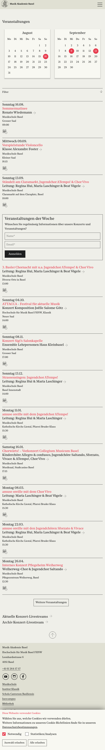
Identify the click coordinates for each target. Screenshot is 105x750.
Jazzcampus (8, 699)
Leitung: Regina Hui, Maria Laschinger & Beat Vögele (41, 186)
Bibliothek (8, 704)
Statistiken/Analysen (44, 734)
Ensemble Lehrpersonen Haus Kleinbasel (33, 345)
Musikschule (9, 684)
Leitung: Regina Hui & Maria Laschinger (32, 381)
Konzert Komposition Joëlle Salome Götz (33, 308)
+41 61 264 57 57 (11, 669)
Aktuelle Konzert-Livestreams (27, 616)
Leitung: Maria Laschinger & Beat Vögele (32, 495)
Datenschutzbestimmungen (19, 727)
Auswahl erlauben (14, 743)
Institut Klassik (10, 689)
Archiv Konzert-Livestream (25, 622)
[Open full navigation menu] (99, 4)
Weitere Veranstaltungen (51, 602)
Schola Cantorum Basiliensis (18, 694)
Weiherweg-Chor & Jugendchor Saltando (33, 569)
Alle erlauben (37, 743)
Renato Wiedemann (17, 112)
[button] (52, 635)
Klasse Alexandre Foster (20, 149)
